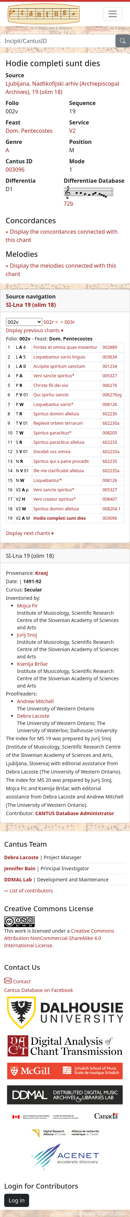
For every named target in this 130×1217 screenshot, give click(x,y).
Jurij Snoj (27, 634)
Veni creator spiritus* (55, 499)
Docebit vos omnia (52, 452)
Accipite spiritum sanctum (59, 366)
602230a (111, 423)
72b (68, 203)
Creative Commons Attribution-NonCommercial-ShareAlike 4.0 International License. (59, 938)
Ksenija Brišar (32, 664)
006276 (110, 385)
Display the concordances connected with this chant (62, 236)
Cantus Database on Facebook (38, 990)
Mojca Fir (27, 605)
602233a (111, 452)
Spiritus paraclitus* (53, 433)
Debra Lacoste (33, 716)
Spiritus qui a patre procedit (61, 461)
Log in (17, 1200)
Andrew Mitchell (35, 701)
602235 (110, 461)
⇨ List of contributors (28, 890)
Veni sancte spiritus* (54, 376)
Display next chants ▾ (30, 533)
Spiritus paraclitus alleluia (59, 442)
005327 (110, 376)
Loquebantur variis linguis (60, 357)
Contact (17, 981)
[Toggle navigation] (112, 14)
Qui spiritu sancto (51, 395)
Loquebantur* (48, 480)
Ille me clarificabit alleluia (59, 471)
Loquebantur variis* (53, 404)
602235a (111, 471)
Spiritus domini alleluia (56, 414)
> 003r (67, 322)
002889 (110, 347)
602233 (110, 442)
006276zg (112, 395)
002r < (51, 322)
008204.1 (112, 509)
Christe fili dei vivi (51, 385)
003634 (110, 357)
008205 (110, 433)
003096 (15, 169)
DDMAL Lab (18, 879)
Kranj (41, 573)
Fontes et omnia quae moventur (65, 347)
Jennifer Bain (20, 868)
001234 (110, 366)
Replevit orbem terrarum (58, 423)
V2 (72, 131)
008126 (110, 404)
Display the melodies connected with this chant (61, 270)
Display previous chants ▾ (34, 330)
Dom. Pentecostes (29, 131)
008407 (110, 499)
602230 (110, 414)
